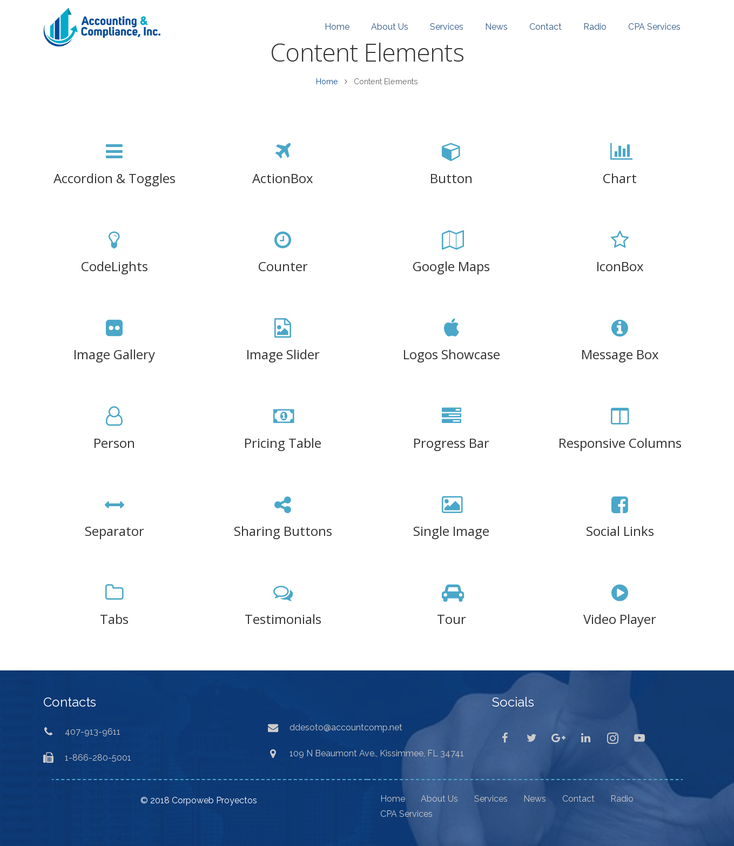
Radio (622, 799)
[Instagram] (612, 737)
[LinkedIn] (585, 737)
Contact (578, 799)
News (534, 799)
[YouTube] (639, 737)
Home (327, 81)
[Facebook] (504, 737)
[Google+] (558, 737)
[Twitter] (531, 737)
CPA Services (406, 814)
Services (491, 799)
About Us (439, 799)
